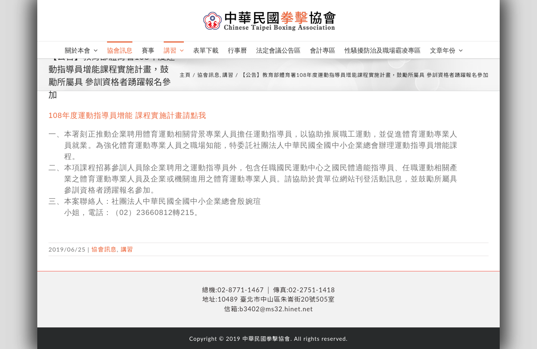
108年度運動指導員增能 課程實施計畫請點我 (127, 115)
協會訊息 (104, 249)
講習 (126, 249)
